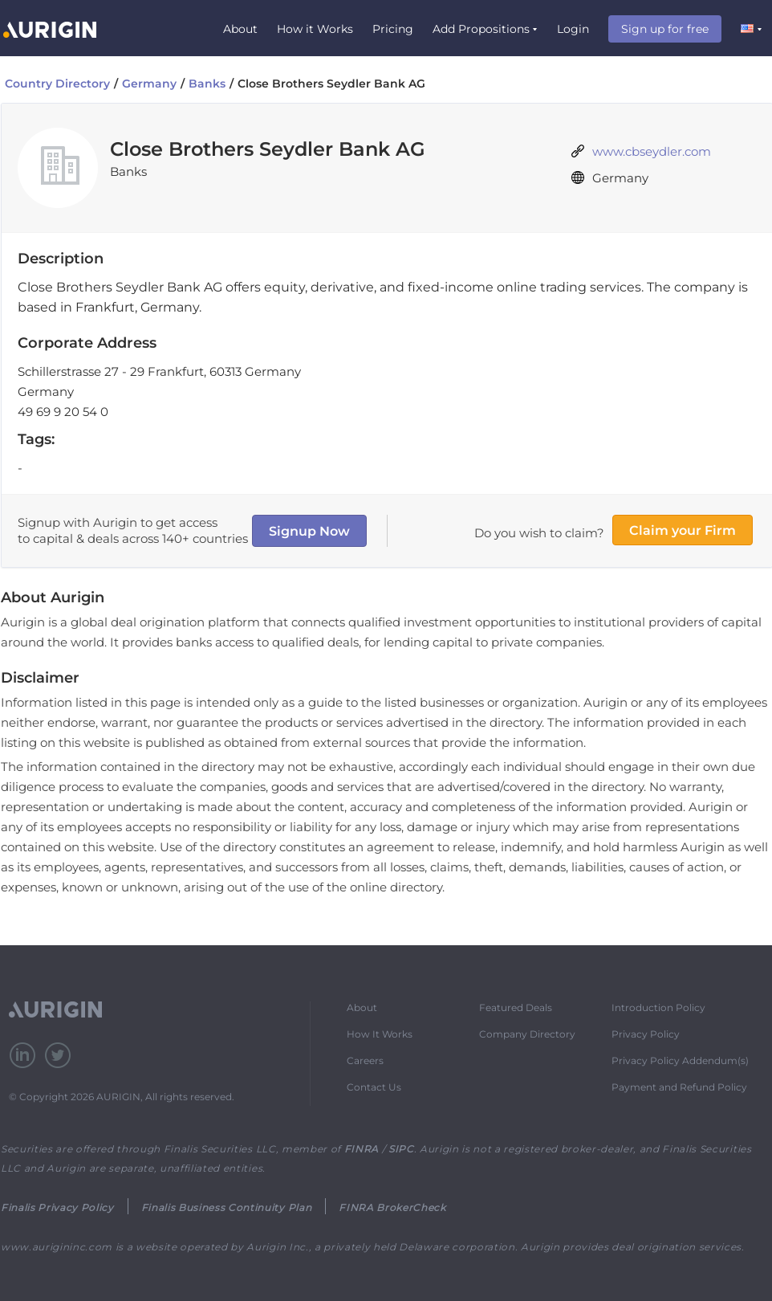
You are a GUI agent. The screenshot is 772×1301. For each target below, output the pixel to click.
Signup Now (309, 531)
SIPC (401, 1149)
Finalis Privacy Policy (57, 1207)
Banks (207, 83)
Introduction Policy (658, 1007)
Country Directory (57, 83)
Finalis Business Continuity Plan (226, 1207)
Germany (149, 83)
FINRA (361, 1149)
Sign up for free (665, 29)
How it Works (315, 29)
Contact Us (374, 1087)
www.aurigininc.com (56, 1247)
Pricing (392, 29)
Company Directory (527, 1034)
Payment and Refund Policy (679, 1087)
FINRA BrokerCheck (392, 1207)
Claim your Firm (682, 530)
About (240, 29)
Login (573, 29)
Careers (365, 1060)
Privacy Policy (646, 1034)
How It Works (379, 1034)
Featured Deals (515, 1007)
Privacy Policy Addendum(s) (680, 1060)
